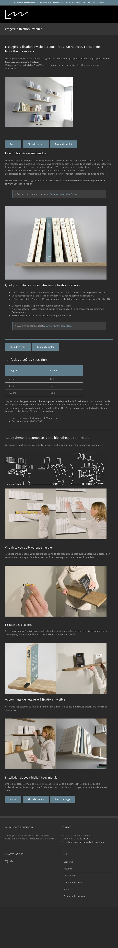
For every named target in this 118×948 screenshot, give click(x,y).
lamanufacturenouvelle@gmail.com (86, 842)
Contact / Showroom (74, 896)
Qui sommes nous (73, 882)
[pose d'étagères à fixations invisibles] (63, 144)
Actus (66, 889)
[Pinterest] (11, 861)
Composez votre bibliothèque (63, 194)
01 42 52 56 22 (81, 838)
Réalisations (70, 875)
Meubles (68, 868)
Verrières (68, 861)
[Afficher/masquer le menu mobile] (111, 11)
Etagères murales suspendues (58, 325)
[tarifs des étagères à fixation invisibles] (13, 144)
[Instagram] (6, 861)
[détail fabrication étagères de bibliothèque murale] (36, 144)
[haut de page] (62, 799)
